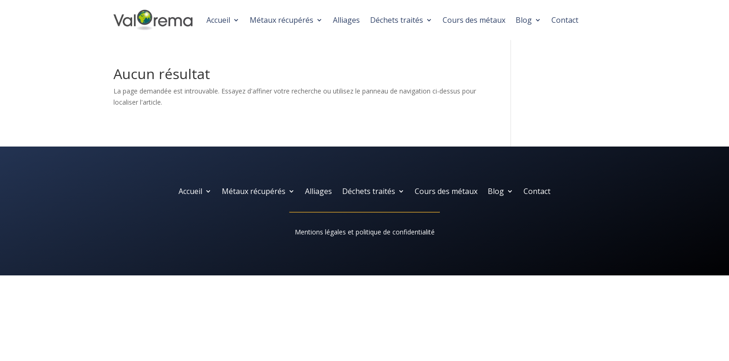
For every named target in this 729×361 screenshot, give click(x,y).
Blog (524, 20)
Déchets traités (396, 20)
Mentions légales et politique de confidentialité (365, 231)
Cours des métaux (474, 20)
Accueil (218, 20)
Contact (564, 20)
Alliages (346, 20)
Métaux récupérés (281, 20)
